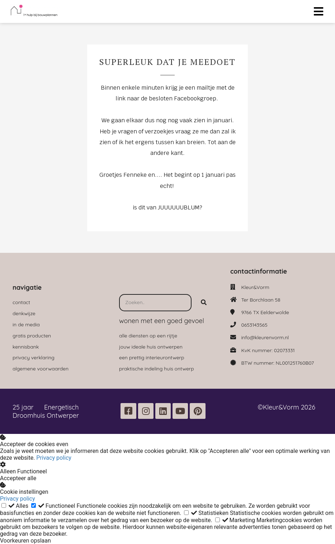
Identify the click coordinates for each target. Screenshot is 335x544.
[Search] (204, 302)
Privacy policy (53, 457)
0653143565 (254, 325)
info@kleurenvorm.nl (265, 337)
